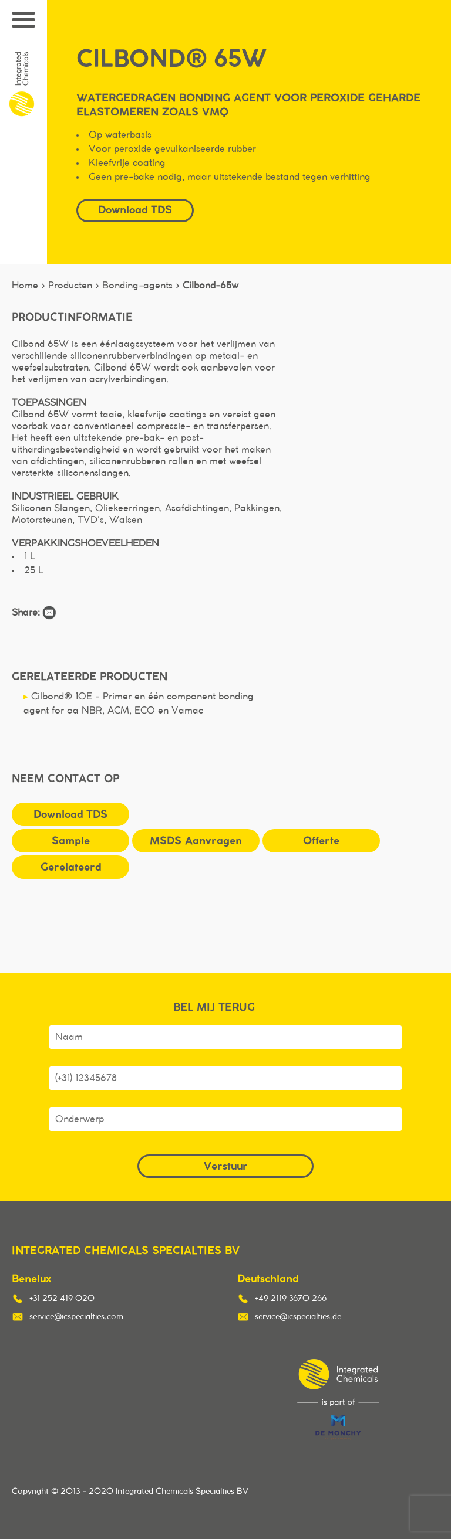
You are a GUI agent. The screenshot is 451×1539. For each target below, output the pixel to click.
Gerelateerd (71, 866)
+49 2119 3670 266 (291, 1299)
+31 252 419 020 (62, 1299)
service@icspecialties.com (76, 1317)
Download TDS (135, 209)
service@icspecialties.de (298, 1317)
